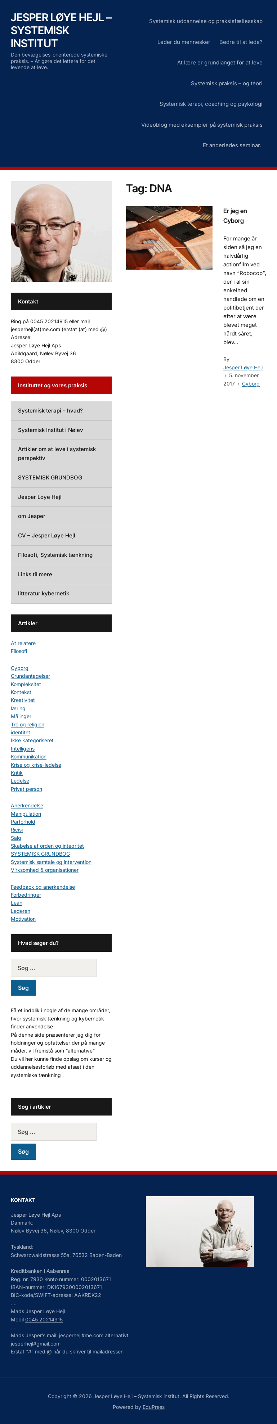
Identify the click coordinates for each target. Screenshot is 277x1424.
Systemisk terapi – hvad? (50, 410)
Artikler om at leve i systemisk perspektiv (57, 453)
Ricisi (17, 829)
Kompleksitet (26, 684)
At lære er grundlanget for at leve (220, 62)
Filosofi (19, 651)
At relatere (23, 643)
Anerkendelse (27, 805)
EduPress (154, 1407)
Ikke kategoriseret (32, 740)
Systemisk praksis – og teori (227, 83)
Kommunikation (28, 756)
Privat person (26, 789)
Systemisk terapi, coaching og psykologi (211, 103)
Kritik (17, 773)
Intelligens (23, 748)
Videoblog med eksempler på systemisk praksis (202, 124)
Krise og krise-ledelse (36, 765)
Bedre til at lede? (241, 42)
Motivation (23, 919)
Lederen (20, 911)
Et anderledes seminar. (233, 145)
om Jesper (31, 516)
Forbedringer (26, 895)
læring (18, 708)
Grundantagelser (30, 676)
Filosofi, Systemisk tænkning (55, 554)
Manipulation (26, 814)
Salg (16, 838)
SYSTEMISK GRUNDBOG (50, 477)
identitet (20, 732)
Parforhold (23, 822)
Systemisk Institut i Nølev (50, 430)
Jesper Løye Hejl (243, 367)
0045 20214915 (44, 1319)
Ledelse (20, 781)
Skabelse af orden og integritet (47, 846)
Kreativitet (23, 700)
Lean (16, 903)
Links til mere (35, 574)
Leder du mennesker (183, 42)
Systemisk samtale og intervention (51, 862)
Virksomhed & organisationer (45, 870)
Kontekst (21, 692)
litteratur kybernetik (43, 593)
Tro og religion (27, 724)
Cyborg (251, 383)
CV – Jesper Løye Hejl (46, 535)
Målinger (21, 716)
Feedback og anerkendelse (43, 887)
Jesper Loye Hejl (40, 497)
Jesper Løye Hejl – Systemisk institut (61, 30)
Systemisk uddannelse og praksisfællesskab (206, 21)
